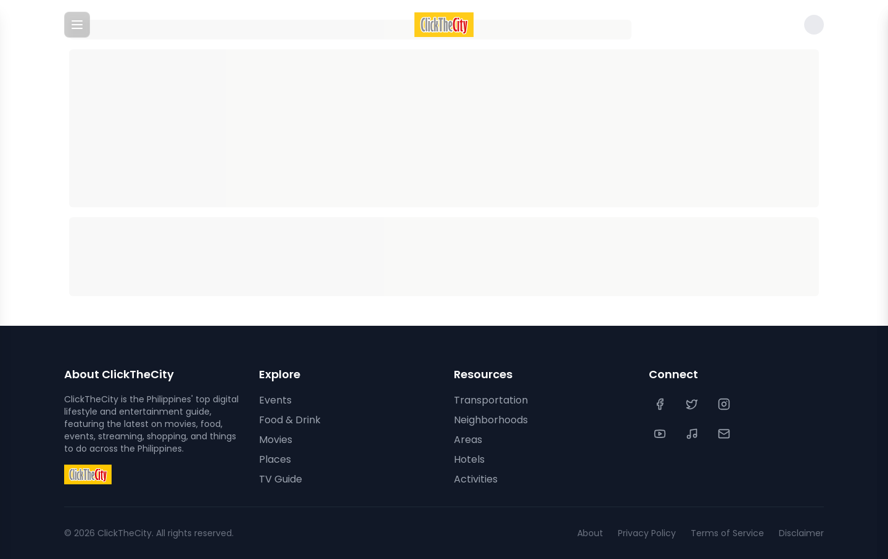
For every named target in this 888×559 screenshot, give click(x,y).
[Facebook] (661, 404)
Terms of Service (727, 533)
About (590, 533)
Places (275, 459)
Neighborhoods (491, 420)
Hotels (469, 459)
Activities (476, 479)
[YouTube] (661, 434)
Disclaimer (801, 533)
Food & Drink (290, 420)
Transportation (491, 400)
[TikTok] (693, 434)
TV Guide (280, 479)
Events (275, 400)
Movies (275, 440)
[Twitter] (693, 404)
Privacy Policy (647, 533)
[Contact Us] (725, 434)
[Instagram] (725, 404)
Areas (468, 440)
